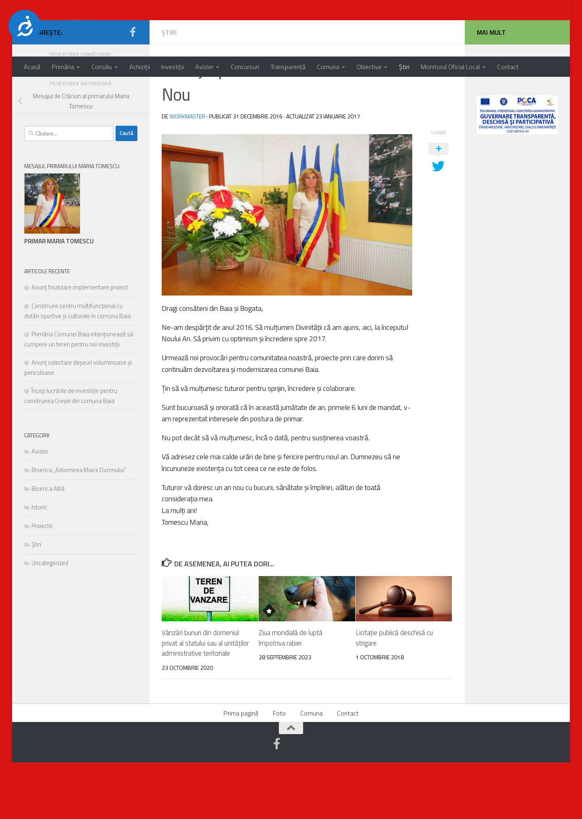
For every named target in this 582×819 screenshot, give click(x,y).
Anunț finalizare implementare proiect (80, 343)
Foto (279, 770)
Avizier (204, 67)
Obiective (369, 67)
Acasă (32, 67)
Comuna (328, 67)
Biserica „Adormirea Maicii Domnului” (79, 526)
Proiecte (42, 582)
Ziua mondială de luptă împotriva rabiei (291, 694)
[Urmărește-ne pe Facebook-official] (132, 88)
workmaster (187, 173)
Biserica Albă (48, 545)
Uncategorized (50, 619)
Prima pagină (241, 770)
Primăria (63, 67)
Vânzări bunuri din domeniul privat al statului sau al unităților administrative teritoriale (205, 699)
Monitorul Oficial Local (450, 67)
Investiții (172, 67)
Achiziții (139, 67)
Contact (508, 67)
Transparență (288, 67)
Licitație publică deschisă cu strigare (394, 694)
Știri (404, 67)
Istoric (39, 563)
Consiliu (101, 67)
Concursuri (245, 67)
